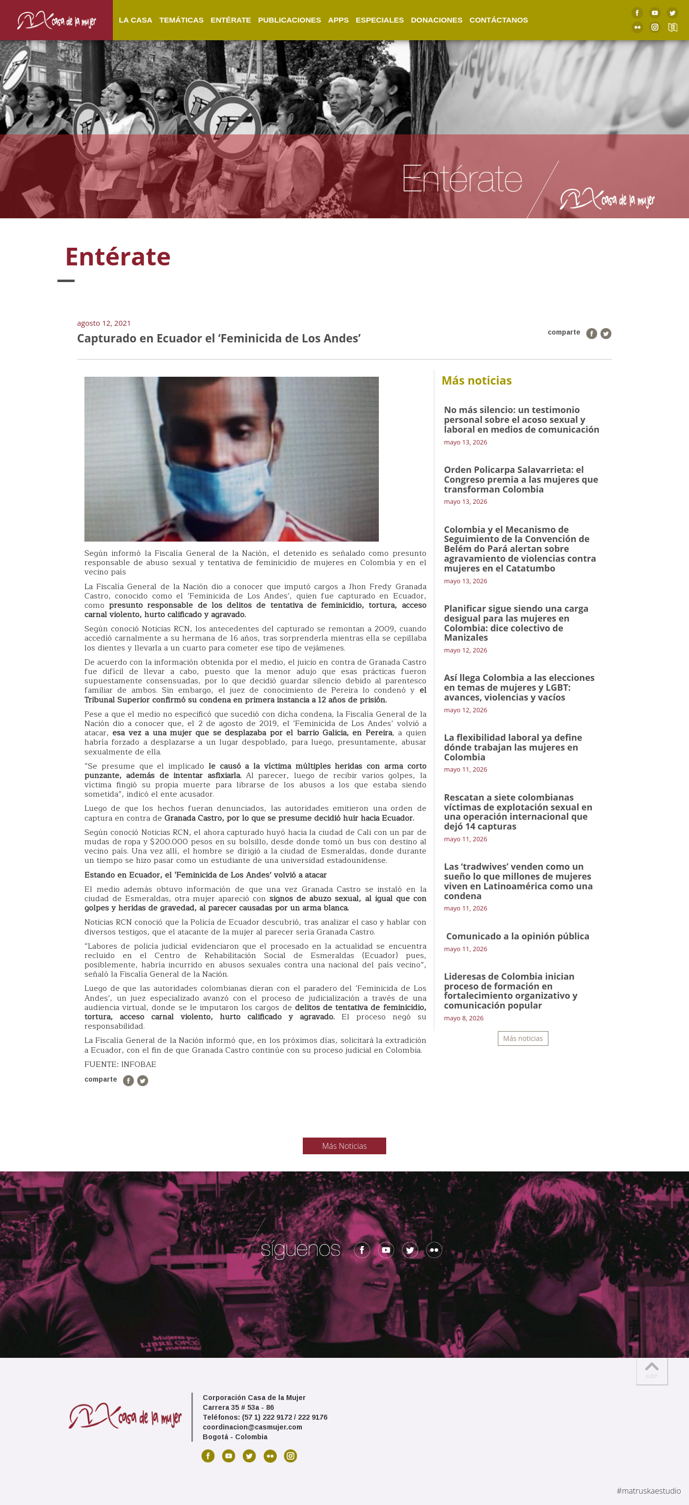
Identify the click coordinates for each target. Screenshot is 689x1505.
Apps (348, 14)
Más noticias (523, 1038)
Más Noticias (344, 1146)
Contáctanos (508, 14)
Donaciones (446, 14)
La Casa (144, 14)
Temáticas (191, 14)
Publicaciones (298, 14)
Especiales (389, 14)
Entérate (240, 14)
